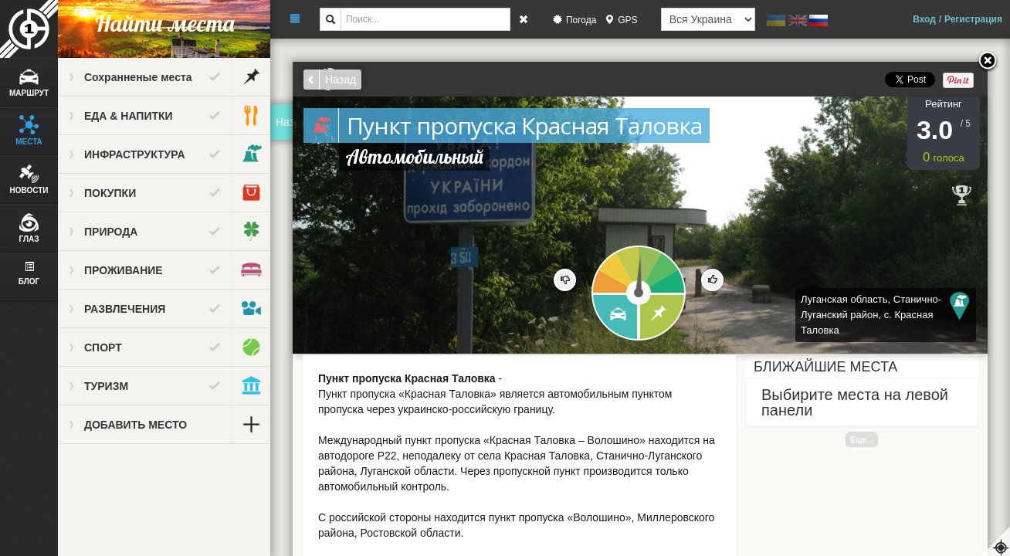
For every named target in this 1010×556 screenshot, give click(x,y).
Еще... (861, 439)
